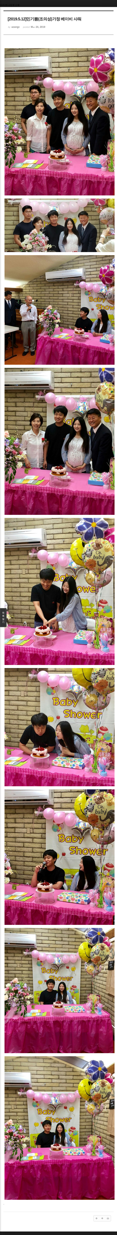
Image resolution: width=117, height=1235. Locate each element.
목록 (3, 617)
